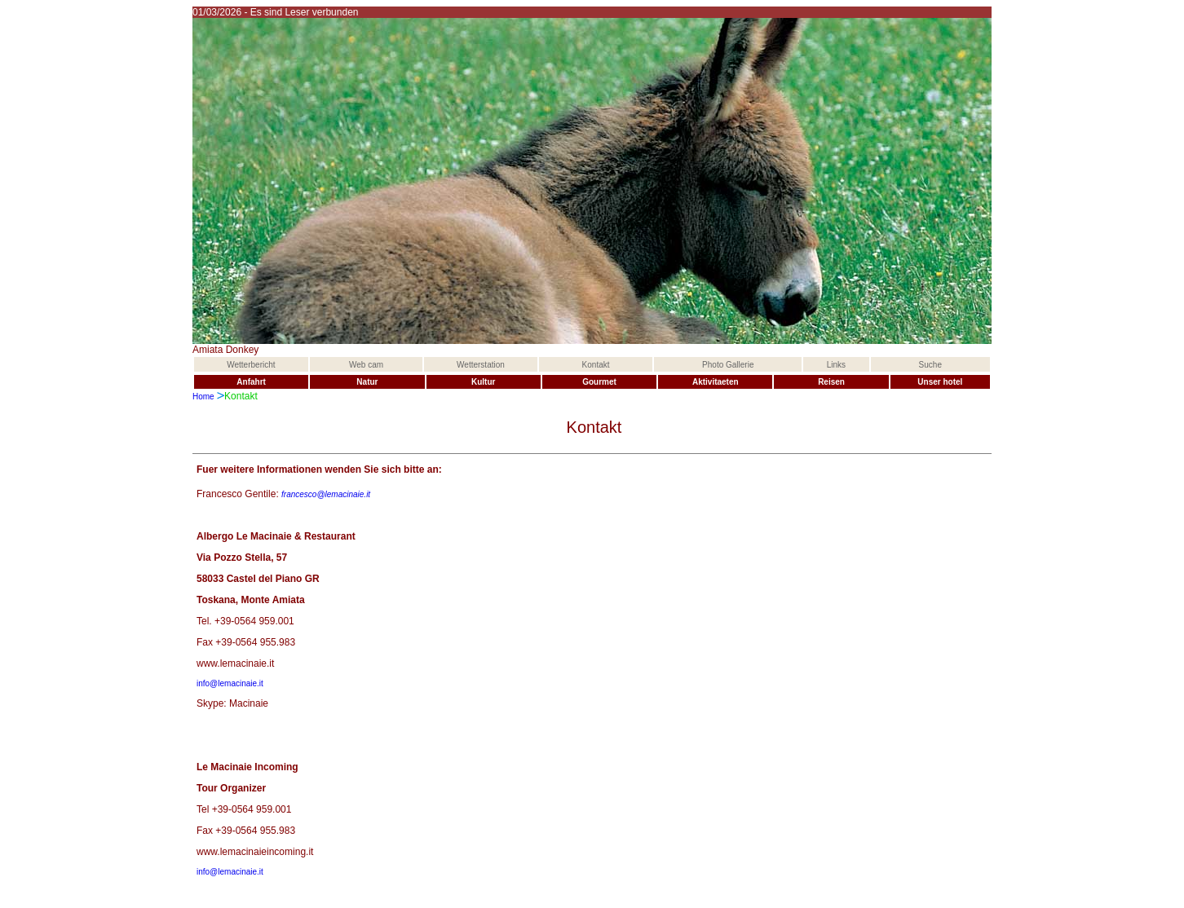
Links (836, 364)
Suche (930, 364)
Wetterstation (481, 364)
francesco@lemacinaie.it (325, 494)
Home (203, 396)
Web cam (366, 364)
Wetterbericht (251, 364)
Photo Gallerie (727, 364)
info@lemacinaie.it (230, 683)
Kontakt (596, 364)
